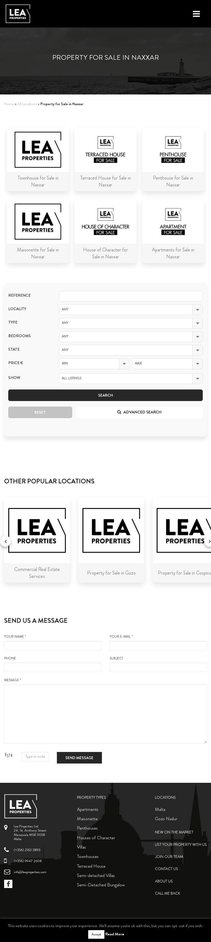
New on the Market (174, 832)
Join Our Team (169, 856)
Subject (158, 664)
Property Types (91, 797)
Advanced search (139, 412)
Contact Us (166, 868)
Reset (40, 412)
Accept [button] (96, 934)
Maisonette (87, 818)
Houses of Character (96, 837)
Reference (19, 295)
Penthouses (87, 828)
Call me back (167, 893)
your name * (52, 642)
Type (12, 322)
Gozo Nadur (166, 818)
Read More (114, 934)
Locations (165, 797)
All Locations (27, 104)
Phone (52, 664)
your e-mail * (158, 642)
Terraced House (91, 866)
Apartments (87, 809)
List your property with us (181, 844)
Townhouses (88, 856)
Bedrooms (19, 336)
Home (9, 104)
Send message (79, 757)
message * (105, 710)
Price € (15, 363)
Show (14, 378)
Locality (17, 309)
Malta (160, 809)
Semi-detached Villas (96, 875)
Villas (81, 847)
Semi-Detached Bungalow (101, 884)
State (14, 349)
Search (105, 395)
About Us (164, 881)
